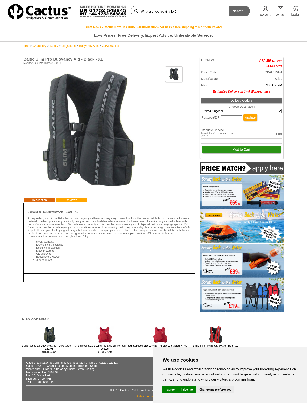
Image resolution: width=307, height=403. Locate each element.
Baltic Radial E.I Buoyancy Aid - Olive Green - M (49, 348)
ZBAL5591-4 (110, 46)
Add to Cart (241, 149)
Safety (54, 46)
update (250, 117)
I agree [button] (170, 389)
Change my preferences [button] (215, 389)
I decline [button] (187, 389)
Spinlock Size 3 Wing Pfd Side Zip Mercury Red (105, 348)
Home (25, 46)
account (265, 14)
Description (39, 200)
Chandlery (39, 46)
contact (280, 14)
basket (295, 14)
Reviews (71, 200)
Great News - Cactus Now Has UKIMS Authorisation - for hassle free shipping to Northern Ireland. (154, 27)
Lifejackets (69, 46)
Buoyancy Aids (89, 46)
